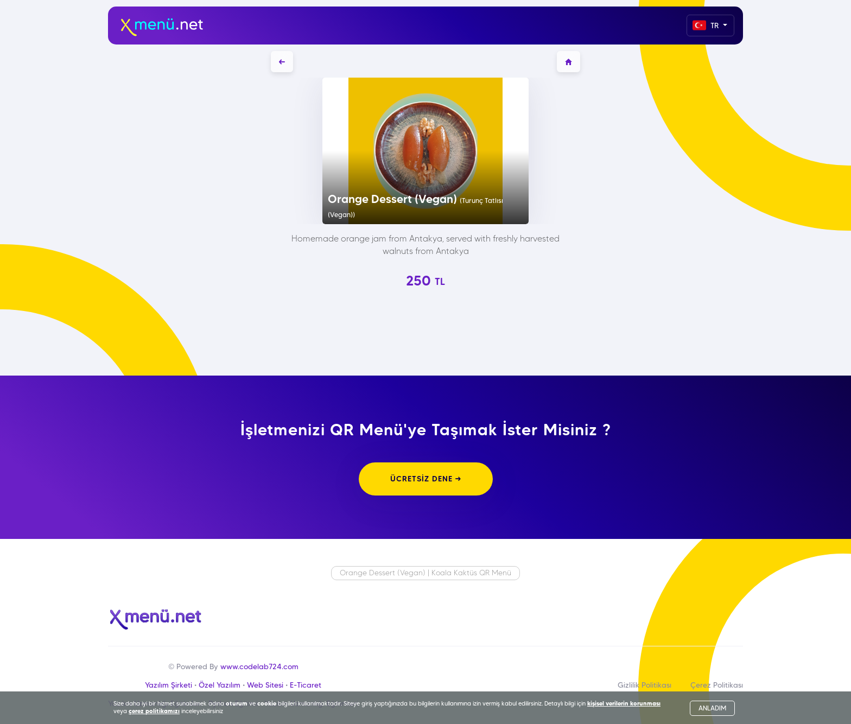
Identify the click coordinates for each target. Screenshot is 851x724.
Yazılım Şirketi (168, 685)
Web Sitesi (265, 685)
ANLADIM (712, 708)
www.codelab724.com (259, 666)
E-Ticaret (305, 685)
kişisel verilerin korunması (624, 703)
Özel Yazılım (219, 685)
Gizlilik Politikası (644, 685)
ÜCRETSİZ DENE (425, 479)
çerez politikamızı (154, 711)
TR (707, 25)
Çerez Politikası (716, 685)
